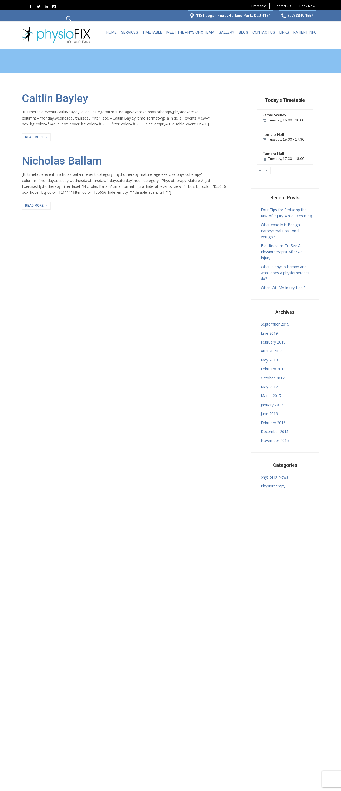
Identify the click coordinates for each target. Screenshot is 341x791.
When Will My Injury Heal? (283, 287)
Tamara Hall (293, 138)
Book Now (307, 6)
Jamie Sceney (293, 119)
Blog (243, 32)
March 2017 (271, 395)
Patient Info (305, 32)
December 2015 (275, 431)
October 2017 (273, 377)
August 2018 (271, 350)
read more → (36, 137)
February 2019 (273, 342)
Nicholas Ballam (62, 160)
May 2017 (269, 386)
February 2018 (273, 368)
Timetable (258, 6)
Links (284, 32)
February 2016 (273, 422)
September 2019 (275, 324)
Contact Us (282, 6)
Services (129, 32)
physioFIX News (274, 477)
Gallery (226, 32)
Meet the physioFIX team (190, 32)
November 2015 (275, 440)
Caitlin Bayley (55, 98)
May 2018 (269, 360)
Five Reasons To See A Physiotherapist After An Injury (282, 251)
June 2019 (269, 333)
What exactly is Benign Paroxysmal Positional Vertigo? (280, 230)
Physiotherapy (273, 485)
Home (111, 32)
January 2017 (272, 404)
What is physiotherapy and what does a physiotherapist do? (285, 272)
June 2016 (269, 413)
